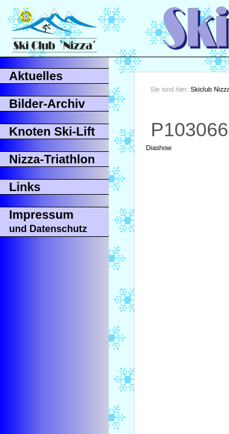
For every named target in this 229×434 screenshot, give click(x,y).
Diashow (159, 147)
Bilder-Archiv (47, 103)
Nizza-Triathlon (52, 159)
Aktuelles (36, 76)
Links (24, 186)
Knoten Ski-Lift (52, 131)
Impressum (48, 221)
